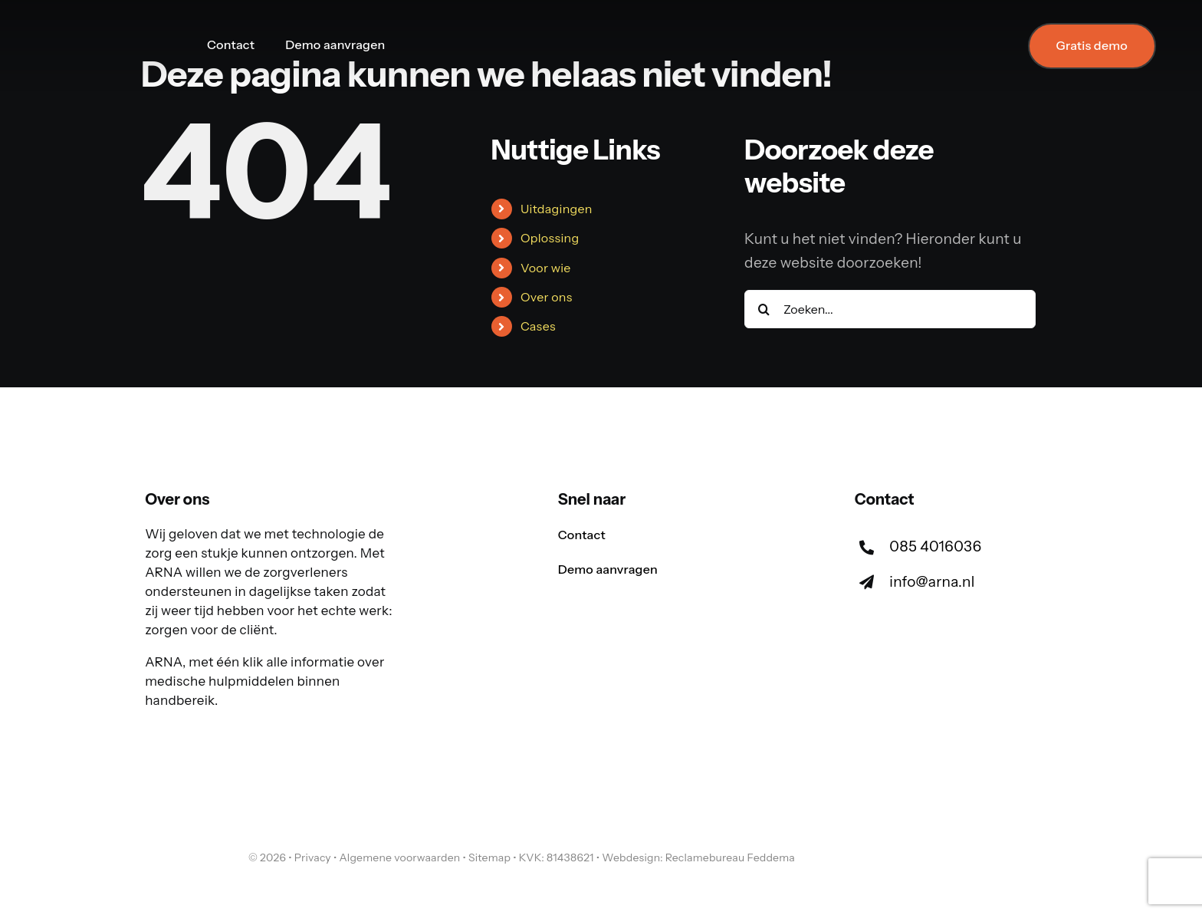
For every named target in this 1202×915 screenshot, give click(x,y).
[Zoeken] (763, 309)
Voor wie (546, 267)
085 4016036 (935, 546)
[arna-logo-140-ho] (103, 29)
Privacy (312, 857)
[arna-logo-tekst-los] (187, 845)
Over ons (547, 296)
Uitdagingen (557, 208)
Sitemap (489, 857)
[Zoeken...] (890, 309)
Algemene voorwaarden (399, 857)
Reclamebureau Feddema (730, 857)
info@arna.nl (931, 582)
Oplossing (550, 237)
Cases (538, 326)
